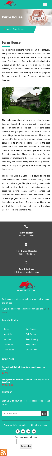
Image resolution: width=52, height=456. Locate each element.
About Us (8, 334)
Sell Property (32, 334)
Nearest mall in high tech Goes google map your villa (24, 368)
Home (7, 29)
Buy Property (31, 329)
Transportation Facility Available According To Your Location (25, 380)
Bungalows (31, 344)
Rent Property (32, 339)
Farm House (9, 350)
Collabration (31, 350)
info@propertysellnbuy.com (27, 272)
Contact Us (8, 344)
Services (7, 339)
